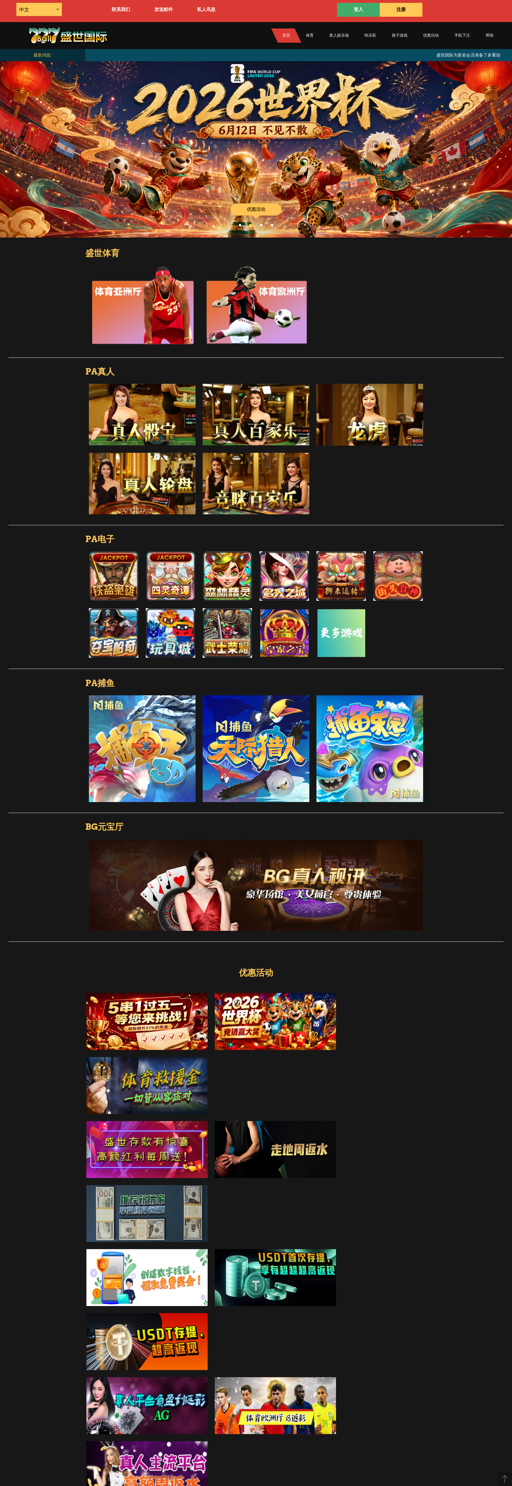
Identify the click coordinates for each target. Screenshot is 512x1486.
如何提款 (230, 1383)
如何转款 (204, 1383)
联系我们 (121, 9)
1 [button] (240, 225)
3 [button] (261, 225)
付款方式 (155, 1418)
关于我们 (256, 1383)
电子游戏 (191, 1418)
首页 (286, 35)
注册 (401, 9)
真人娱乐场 (339, 35)
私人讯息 (206, 9)
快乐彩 (370, 35)
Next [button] (497, 149)
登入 (358, 9)
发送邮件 (163, 9)
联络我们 (326, 1383)
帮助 (490, 35)
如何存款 (178, 1383)
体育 (310, 35)
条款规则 (300, 1383)
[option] (256, 149)
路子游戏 (399, 35)
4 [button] (272, 225)
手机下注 (462, 35)
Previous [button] (14, 149)
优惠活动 (431, 35)
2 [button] (250, 225)
